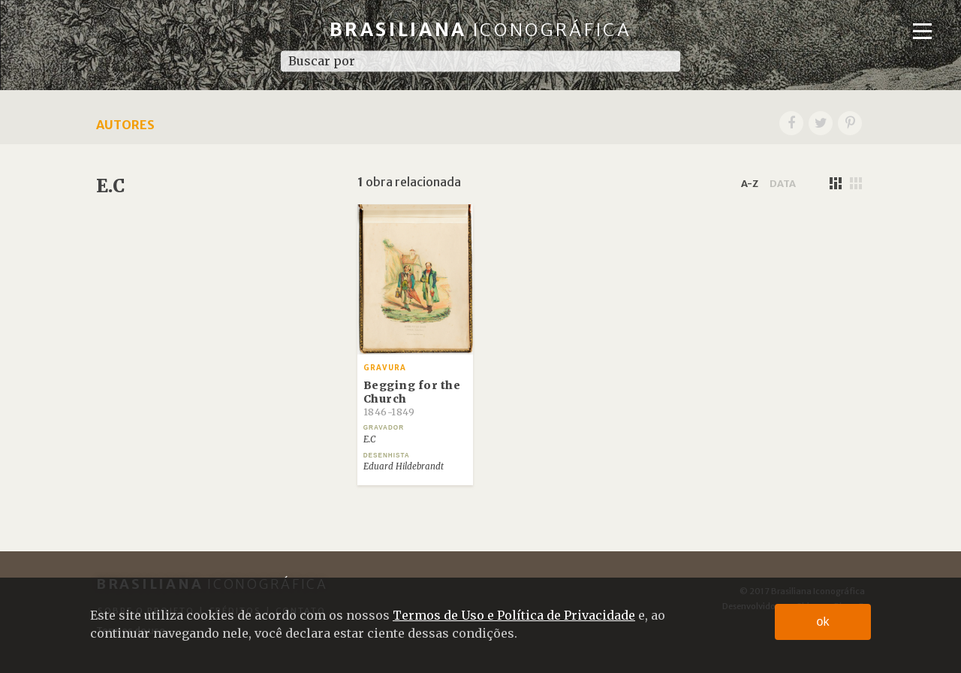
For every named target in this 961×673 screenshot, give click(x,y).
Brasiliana (481, 29)
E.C (369, 439)
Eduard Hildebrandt (403, 466)
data (783, 183)
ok (823, 621)
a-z (749, 183)
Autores (125, 124)
